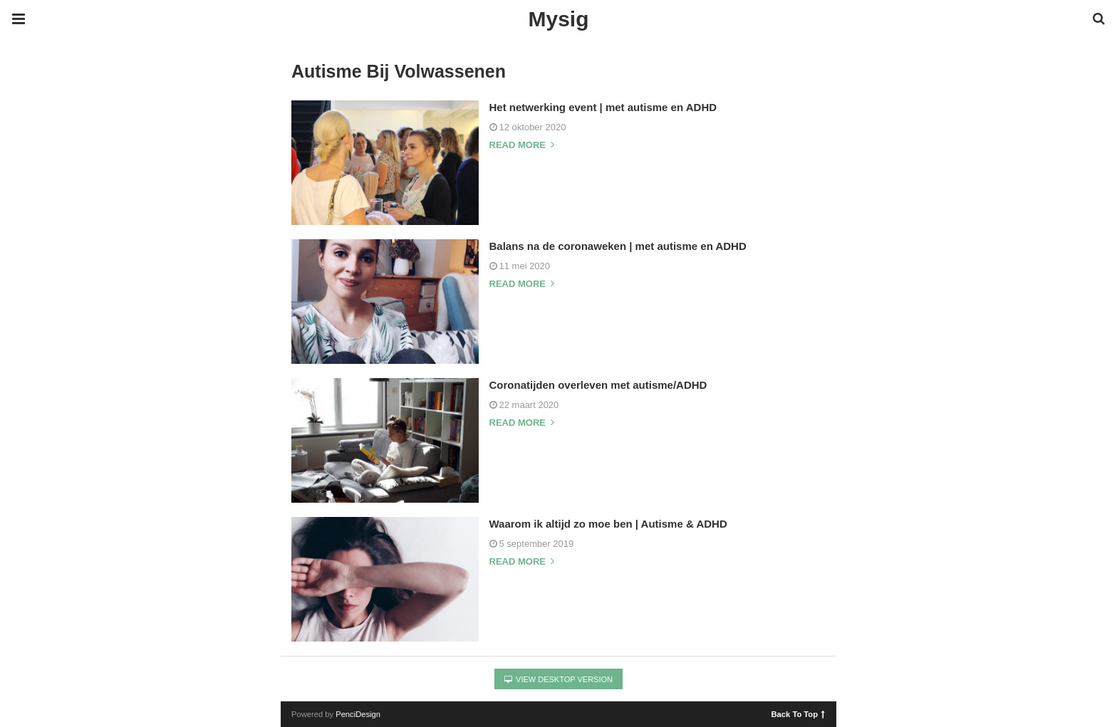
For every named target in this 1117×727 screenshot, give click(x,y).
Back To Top (798, 713)
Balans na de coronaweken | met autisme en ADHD (618, 246)
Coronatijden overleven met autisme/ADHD (598, 385)
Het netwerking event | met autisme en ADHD (603, 107)
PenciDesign (358, 714)
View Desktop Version (558, 679)
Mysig (558, 19)
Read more (521, 145)
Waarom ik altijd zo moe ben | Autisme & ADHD (608, 524)
